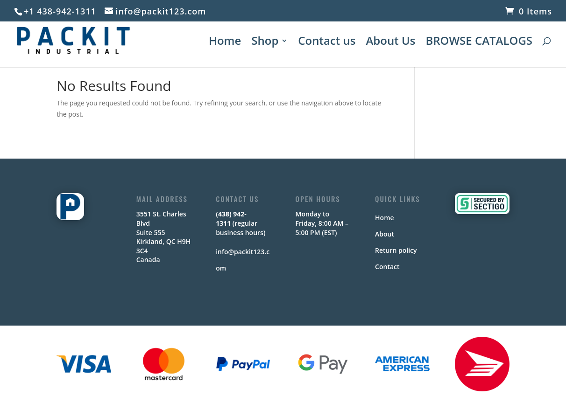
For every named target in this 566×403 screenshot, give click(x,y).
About (384, 233)
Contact (387, 266)
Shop (264, 42)
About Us (390, 42)
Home (225, 42)
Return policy (396, 250)
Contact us (326, 42)
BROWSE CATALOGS (478, 42)
